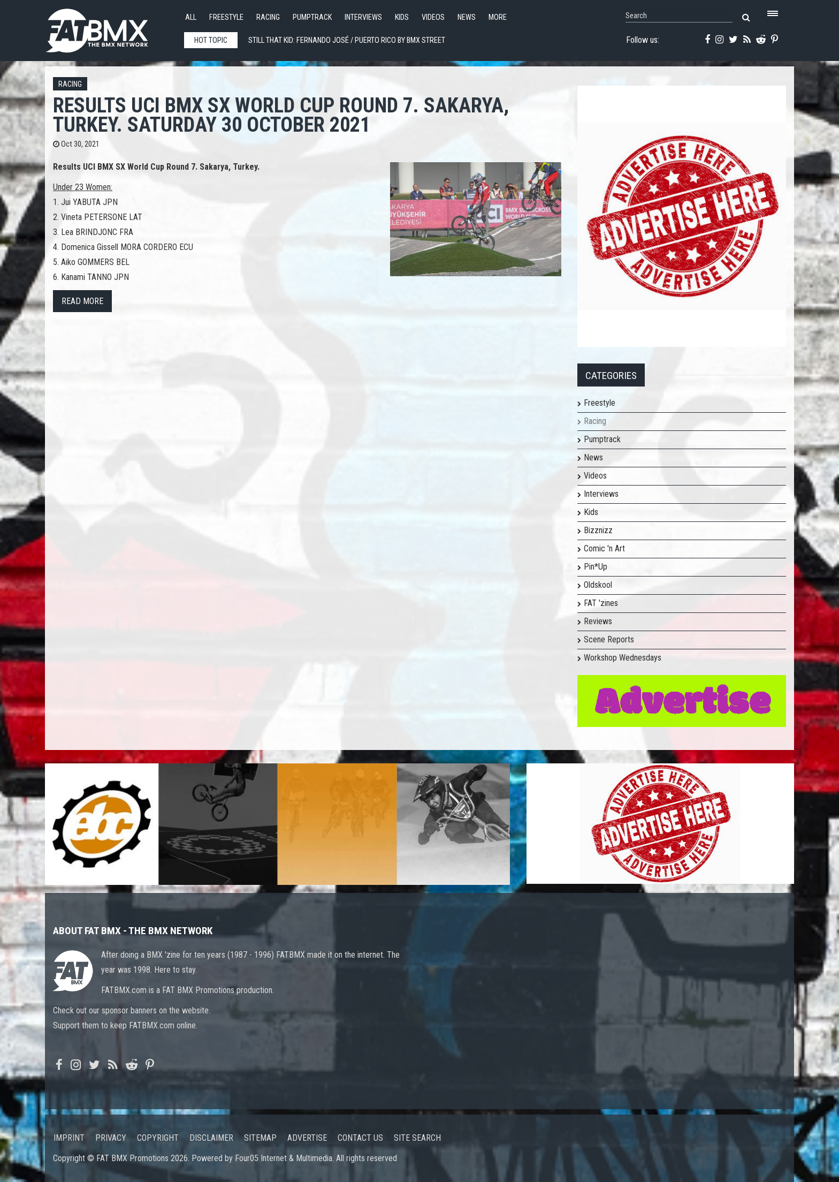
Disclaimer (211, 1138)
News (466, 17)
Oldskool (598, 585)
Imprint (69, 1138)
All (190, 17)
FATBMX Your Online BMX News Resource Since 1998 (109, 27)
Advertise (307, 1138)
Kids (402, 17)
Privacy (110, 1138)
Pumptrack (312, 17)
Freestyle (226, 17)
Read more (82, 301)
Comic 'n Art (604, 548)
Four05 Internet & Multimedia (283, 1158)
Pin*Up (595, 567)
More (498, 17)
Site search (417, 1138)
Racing (268, 17)
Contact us (360, 1138)
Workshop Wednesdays (622, 658)
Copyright (158, 1138)
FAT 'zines (601, 603)
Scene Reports (609, 639)
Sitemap (260, 1138)
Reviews (598, 621)
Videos (433, 17)
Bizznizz (598, 530)
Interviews (363, 17)
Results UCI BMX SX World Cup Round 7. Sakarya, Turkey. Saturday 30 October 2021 (281, 115)
